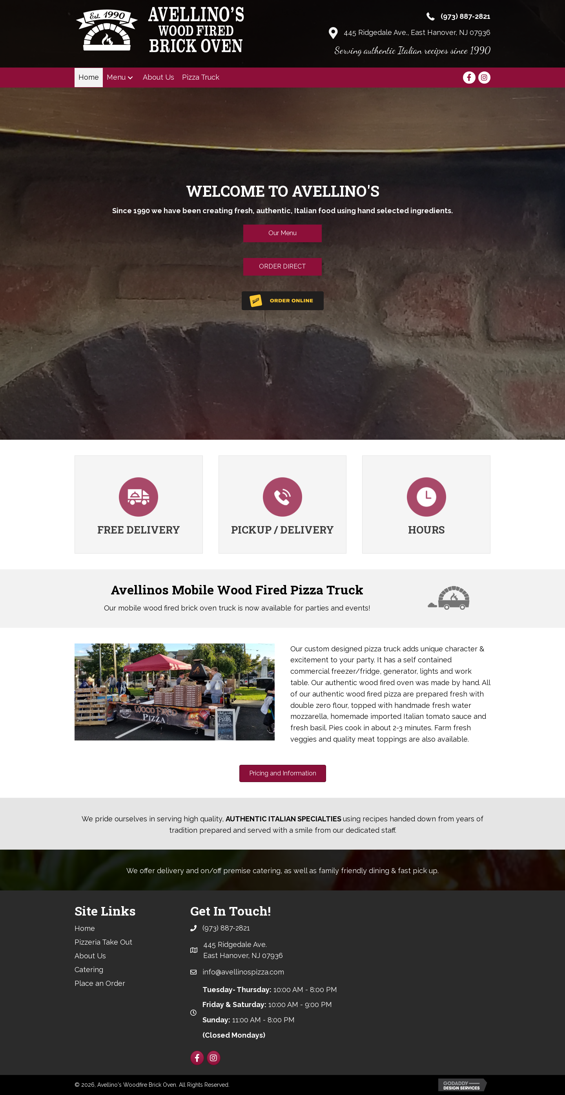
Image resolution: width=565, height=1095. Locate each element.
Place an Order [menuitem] (100, 983)
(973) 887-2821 (465, 16)
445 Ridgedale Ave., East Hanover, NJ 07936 (417, 32)
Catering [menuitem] (89, 969)
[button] (130, 77)
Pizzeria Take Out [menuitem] (103, 942)
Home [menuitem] (85, 928)
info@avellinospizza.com (243, 972)
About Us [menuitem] (90, 956)
